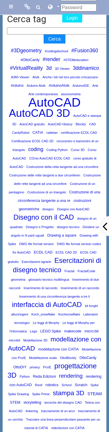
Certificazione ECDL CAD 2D (32, 141)
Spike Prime (41, 394)
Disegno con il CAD (43, 217)
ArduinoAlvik (59, 85)
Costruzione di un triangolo (46, 192)
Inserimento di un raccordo (80, 288)
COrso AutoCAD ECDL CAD (49, 158)
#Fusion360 (85, 50)
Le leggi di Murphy (46, 323)
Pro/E (47, 367)
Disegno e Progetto (40, 227)
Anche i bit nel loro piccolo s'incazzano (70, 77)
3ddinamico (86, 68)
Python (25, 376)
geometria (18, 279)
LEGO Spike (50, 331)
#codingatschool (56, 51)
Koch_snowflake (43, 314)
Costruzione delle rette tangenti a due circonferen (44, 175)
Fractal (69, 271)
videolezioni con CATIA (68, 428)
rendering (71, 376)
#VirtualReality (26, 68)
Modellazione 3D (35, 340)
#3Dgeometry (26, 50)
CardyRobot (20, 132)
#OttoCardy (30, 60)
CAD (92, 124)
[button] (53, 7)
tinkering (32, 411)
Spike (94, 385)
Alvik (36, 77)
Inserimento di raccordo (41, 288)
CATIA (38, 132)
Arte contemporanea (43, 94)
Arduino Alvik (36, 85)
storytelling (32, 402)
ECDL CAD (43, 252)
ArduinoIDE (80, 85)
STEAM (94, 393)
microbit (14, 340)
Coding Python (57, 150)
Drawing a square (61, 235)
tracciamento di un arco (58, 411)
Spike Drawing (18, 394)
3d (49, 68)
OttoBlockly (68, 358)
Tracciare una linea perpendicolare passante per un (63, 419)
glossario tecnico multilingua (48, 279)
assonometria (71, 94)
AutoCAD (54, 102)
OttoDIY (20, 367)
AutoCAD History (60, 124)
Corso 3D (78, 150)
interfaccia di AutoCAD (47, 304)
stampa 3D (68, 393)
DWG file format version (36, 244)
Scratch (81, 385)
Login (72, 17)
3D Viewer (62, 68)
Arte (95, 85)
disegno (48, 209)
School (67, 385)
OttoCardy (87, 357)
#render (51, 59)
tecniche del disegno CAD (63, 402)
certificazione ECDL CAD (79, 132)
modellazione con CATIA (58, 349)
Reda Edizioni (44, 376)
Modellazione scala (43, 358)
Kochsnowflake (69, 314)
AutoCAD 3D (39, 113)
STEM (15, 402)
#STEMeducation (75, 60)
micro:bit (92, 331)
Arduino (17, 85)
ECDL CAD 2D (66, 252)
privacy (35, 367)
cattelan (52, 132)
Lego (33, 331)
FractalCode (86, 271)
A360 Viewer (20, 77)
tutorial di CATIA (36, 428)
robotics (51, 385)
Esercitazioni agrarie (36, 261)
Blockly (81, 124)
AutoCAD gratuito (32, 124)
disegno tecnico (68, 227)
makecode (72, 331)
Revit (38, 385)
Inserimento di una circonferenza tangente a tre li (54, 296)
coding (35, 149)
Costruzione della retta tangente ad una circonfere (62, 167)
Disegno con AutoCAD (73, 209)
